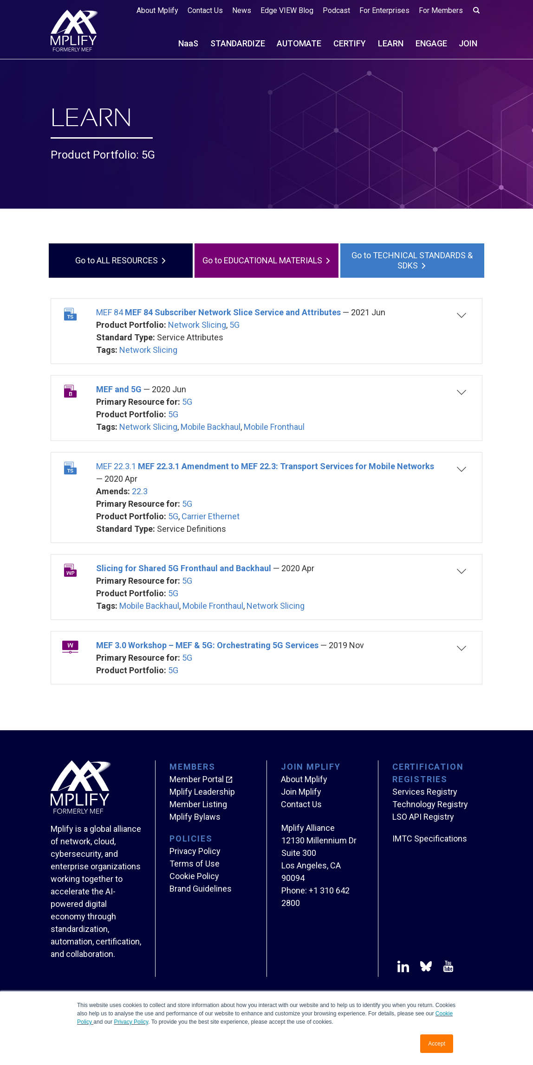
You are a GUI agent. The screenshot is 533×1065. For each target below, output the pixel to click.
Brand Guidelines (200, 888)
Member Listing (198, 804)
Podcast (336, 10)
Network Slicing (197, 325)
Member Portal (196, 779)
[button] (454, 331)
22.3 (140, 491)
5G (234, 325)
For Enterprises (384, 10)
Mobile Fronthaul (274, 427)
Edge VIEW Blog (286, 10)
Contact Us (205, 10)
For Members (441, 10)
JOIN (468, 43)
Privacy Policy (131, 1022)
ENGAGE (431, 43)
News (241, 10)
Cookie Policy (194, 876)
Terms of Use (194, 863)
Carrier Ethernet (211, 516)
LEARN (390, 43)
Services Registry (424, 792)
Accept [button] (436, 1043)
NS (188, 43)
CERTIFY (349, 43)
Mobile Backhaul (210, 427)
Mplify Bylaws (195, 817)
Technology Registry (430, 804)
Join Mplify (301, 792)
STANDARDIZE (237, 43)
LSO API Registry (423, 817)
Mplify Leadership (202, 792)
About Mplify (157, 10)
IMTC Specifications (429, 838)
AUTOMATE (299, 43)
